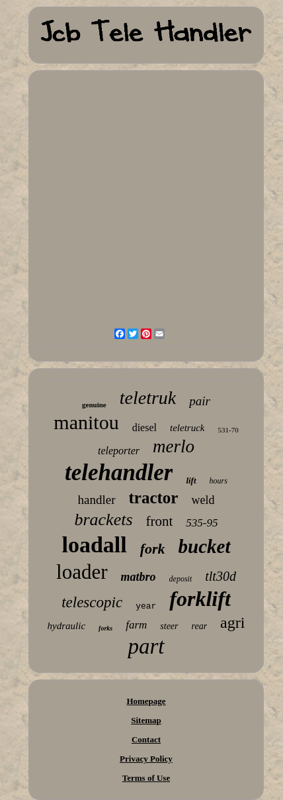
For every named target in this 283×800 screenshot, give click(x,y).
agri (232, 622)
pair (199, 401)
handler (97, 500)
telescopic (91, 602)
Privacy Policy (146, 759)
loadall (93, 544)
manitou (86, 422)
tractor (154, 498)
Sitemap (146, 720)
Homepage (145, 701)
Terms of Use (146, 778)
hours (218, 480)
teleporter (119, 450)
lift (191, 480)
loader (81, 571)
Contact (146, 739)
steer (169, 626)
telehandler (119, 472)
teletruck (187, 428)
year (146, 606)
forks (105, 628)
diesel (144, 427)
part (146, 646)
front (159, 521)
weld (202, 500)
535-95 (202, 523)
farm (136, 625)
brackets (103, 519)
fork (152, 548)
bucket (205, 546)
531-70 (228, 430)
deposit (180, 578)
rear (200, 626)
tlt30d (220, 576)
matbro (138, 576)
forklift (199, 599)
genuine (94, 405)
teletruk (148, 397)
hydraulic (67, 626)
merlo (173, 446)
